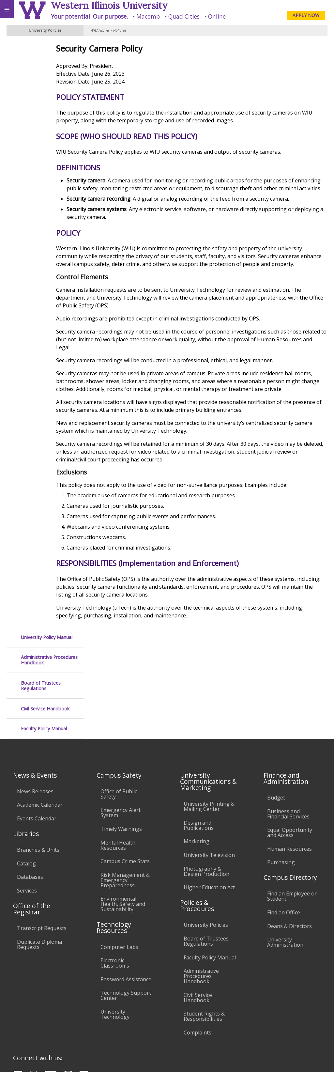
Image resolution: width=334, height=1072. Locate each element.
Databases (30, 788)
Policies (119, 30)
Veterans (133, 1012)
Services (27, 802)
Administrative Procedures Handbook (49, 71)
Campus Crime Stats (125, 773)
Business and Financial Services (288, 726)
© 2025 (195, 1058)
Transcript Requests (42, 840)
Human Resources (289, 760)
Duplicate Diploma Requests (39, 856)
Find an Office (283, 824)
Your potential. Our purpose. (89, 16)
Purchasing (281, 774)
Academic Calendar (40, 717)
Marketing (196, 753)
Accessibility (18, 1012)
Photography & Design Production (206, 783)
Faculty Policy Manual (44, 139)
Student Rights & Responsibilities (204, 928)
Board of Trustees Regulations (41, 96)
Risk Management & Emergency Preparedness (125, 792)
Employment (56, 1012)
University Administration (285, 854)
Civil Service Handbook (45, 119)
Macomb (148, 16)
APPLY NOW (306, 15)
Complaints (197, 944)
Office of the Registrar (31, 820)
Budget (276, 709)
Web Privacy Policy (316, 1058)
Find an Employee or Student (292, 808)
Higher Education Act (209, 799)
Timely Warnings (121, 740)
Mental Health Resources (117, 757)
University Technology (114, 926)
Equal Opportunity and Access (289, 744)
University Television (209, 766)
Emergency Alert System (120, 725)
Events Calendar (36, 730)
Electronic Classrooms (114, 875)
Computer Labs (119, 858)
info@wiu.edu (273, 1045)
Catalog (26, 775)
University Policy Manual (46, 48)
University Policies (206, 837)
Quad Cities (184, 16)
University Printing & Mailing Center (209, 718)
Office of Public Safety (118, 706)
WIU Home (99, 30)
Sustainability (97, 1012)
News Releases (35, 703)
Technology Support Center (125, 907)
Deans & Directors (289, 838)
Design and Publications (199, 737)
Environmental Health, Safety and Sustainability (122, 816)
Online (217, 16)
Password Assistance (125, 891)
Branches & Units (38, 761)
